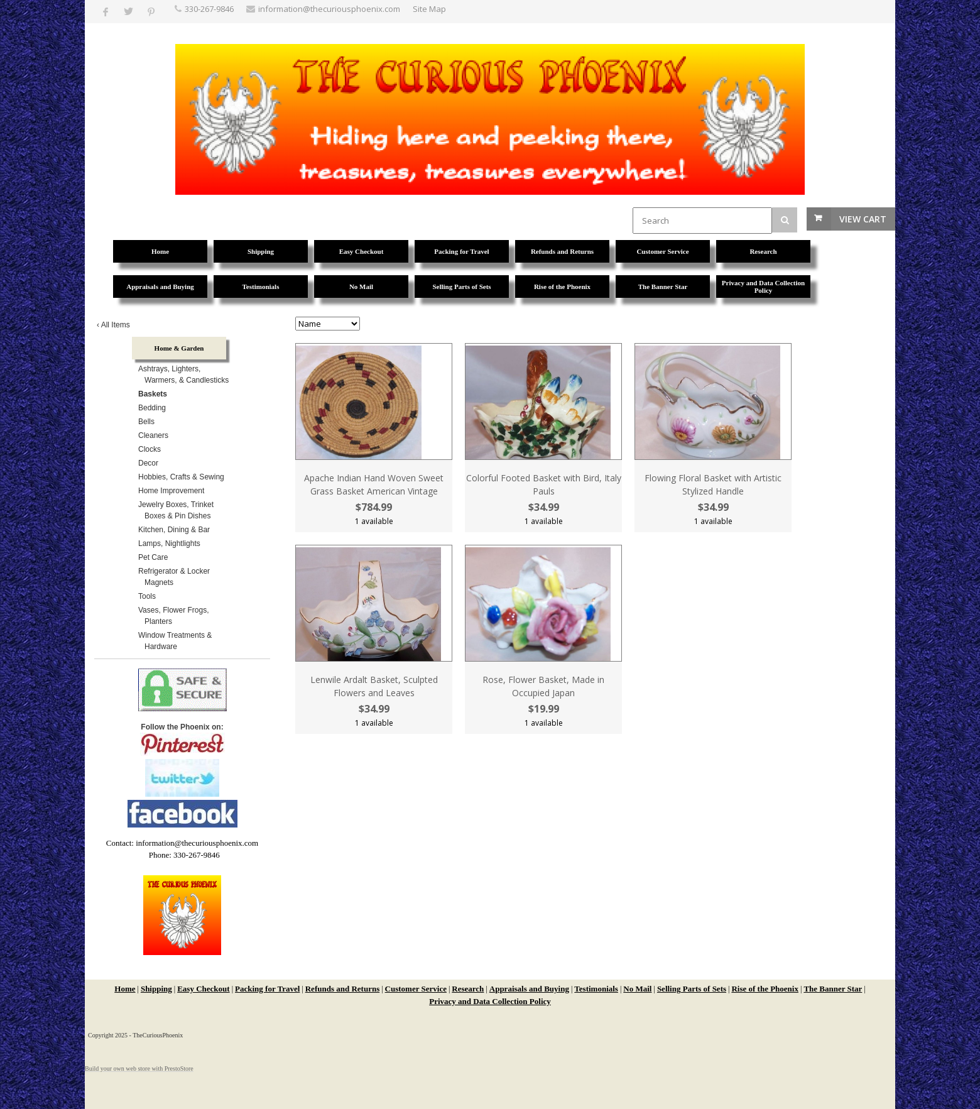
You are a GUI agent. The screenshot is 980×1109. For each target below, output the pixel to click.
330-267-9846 (209, 8)
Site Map (429, 8)
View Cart (862, 219)
